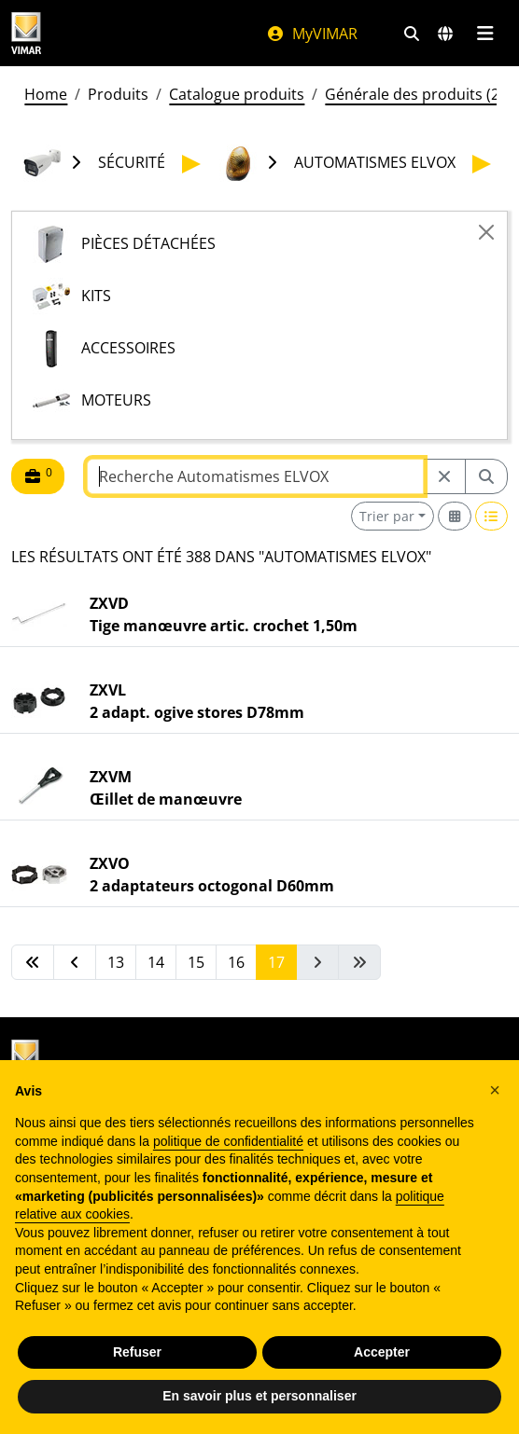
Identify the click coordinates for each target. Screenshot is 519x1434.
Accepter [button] (382, 1351)
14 (155, 962)
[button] (495, 1090)
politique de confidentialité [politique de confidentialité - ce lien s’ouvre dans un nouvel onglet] (228, 1141)
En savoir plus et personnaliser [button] (259, 1395)
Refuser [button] (137, 1351)
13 (115, 962)
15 (196, 962)
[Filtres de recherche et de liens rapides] (411, 33)
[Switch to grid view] (454, 516)
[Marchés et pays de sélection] (445, 33)
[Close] (486, 232)
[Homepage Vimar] (26, 33)
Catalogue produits (236, 94)
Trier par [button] (386, 516)
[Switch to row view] (492, 516)
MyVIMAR (312, 33)
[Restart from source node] (444, 476)
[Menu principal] (485, 33)
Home (45, 94)
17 (276, 962)
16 (236, 962)
